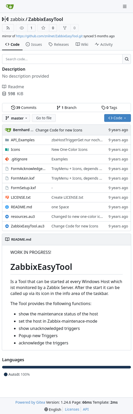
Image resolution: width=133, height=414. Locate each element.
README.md (21, 206)
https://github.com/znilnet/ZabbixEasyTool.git (49, 36)
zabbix (17, 19)
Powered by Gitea (30, 402)
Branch (67, 107)
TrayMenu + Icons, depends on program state (90, 168)
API (86, 409)
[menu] (52, 409)
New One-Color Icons (70, 149)
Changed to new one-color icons (79, 216)
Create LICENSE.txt (67, 197)
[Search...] (126, 59)
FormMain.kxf (22, 178)
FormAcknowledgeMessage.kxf (28, 168)
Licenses (72, 409)
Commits (24, 107)
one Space (60, 206)
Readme (13, 86)
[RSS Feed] (8, 28)
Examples (60, 159)
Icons (15, 149)
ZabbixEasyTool (45, 19)
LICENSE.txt (21, 197)
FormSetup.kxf (23, 187)
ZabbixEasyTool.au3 (27, 226)
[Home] (10, 6)
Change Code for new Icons (59, 130)
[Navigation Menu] (125, 6)
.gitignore (19, 159)
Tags (109, 107)
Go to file (43, 117)
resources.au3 (23, 216)
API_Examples (22, 139)
